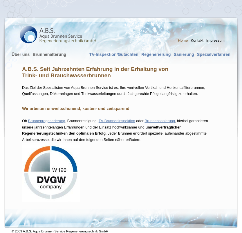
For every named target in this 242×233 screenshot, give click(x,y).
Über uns (21, 54)
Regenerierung (156, 54)
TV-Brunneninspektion (117, 121)
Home (183, 40)
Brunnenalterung (49, 54)
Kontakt (197, 40)
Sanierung (184, 54)
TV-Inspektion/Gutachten (113, 54)
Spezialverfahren (213, 54)
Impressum (215, 40)
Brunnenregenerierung (46, 121)
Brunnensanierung (160, 121)
